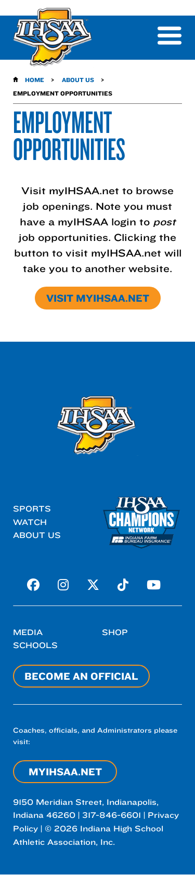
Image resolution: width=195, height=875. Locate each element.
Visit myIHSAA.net (97, 298)
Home (34, 80)
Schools (35, 645)
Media (28, 632)
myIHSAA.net (65, 771)
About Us (78, 80)
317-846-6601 (111, 815)
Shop (115, 632)
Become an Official (81, 676)
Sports (32, 509)
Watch (30, 522)
